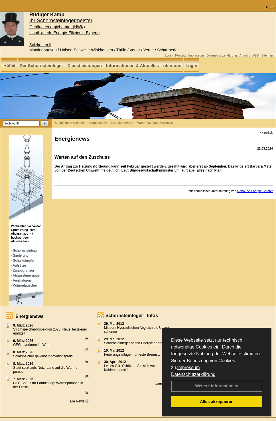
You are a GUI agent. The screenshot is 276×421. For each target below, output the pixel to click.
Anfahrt (244, 55)
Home (9, 65)
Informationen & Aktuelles (132, 65)
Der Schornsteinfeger (41, 65)
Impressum (188, 367)
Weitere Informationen (216, 386)
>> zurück (266, 132)
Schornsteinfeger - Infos (131, 315)
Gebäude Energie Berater (255, 191)
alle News (79, 401)
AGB (255, 55)
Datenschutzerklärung (193, 374)
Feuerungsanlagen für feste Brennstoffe (134, 354)
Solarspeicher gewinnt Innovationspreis (43, 356)
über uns (172, 65)
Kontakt (180, 55)
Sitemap (267, 55)
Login (168, 55)
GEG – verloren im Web (31, 345)
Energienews (29, 316)
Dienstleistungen (84, 65)
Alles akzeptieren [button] (217, 401)
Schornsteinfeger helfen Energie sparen (134, 343)
